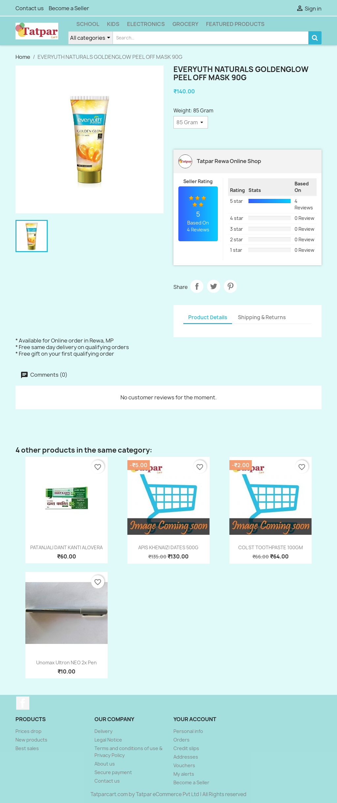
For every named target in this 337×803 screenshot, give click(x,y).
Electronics (146, 24)
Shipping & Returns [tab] (262, 317)
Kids (113, 24)
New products (31, 740)
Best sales (27, 748)
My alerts (183, 774)
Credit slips (186, 748)
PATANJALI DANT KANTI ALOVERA (66, 547)
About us (104, 764)
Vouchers (184, 765)
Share (196, 286)
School (87, 24)
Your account (194, 719)
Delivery (103, 731)
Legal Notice (108, 740)
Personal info (188, 731)
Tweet (213, 286)
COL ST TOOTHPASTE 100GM (270, 547)
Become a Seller (69, 8)
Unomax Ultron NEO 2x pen (66, 662)
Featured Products (235, 24)
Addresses (185, 757)
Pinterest (230, 286)
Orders (181, 740)
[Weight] (190, 122)
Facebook (22, 703)
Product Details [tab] (207, 317)
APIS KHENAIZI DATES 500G (168, 547)
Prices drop (28, 731)
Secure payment (113, 772)
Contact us (29, 8)
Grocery (185, 24)
